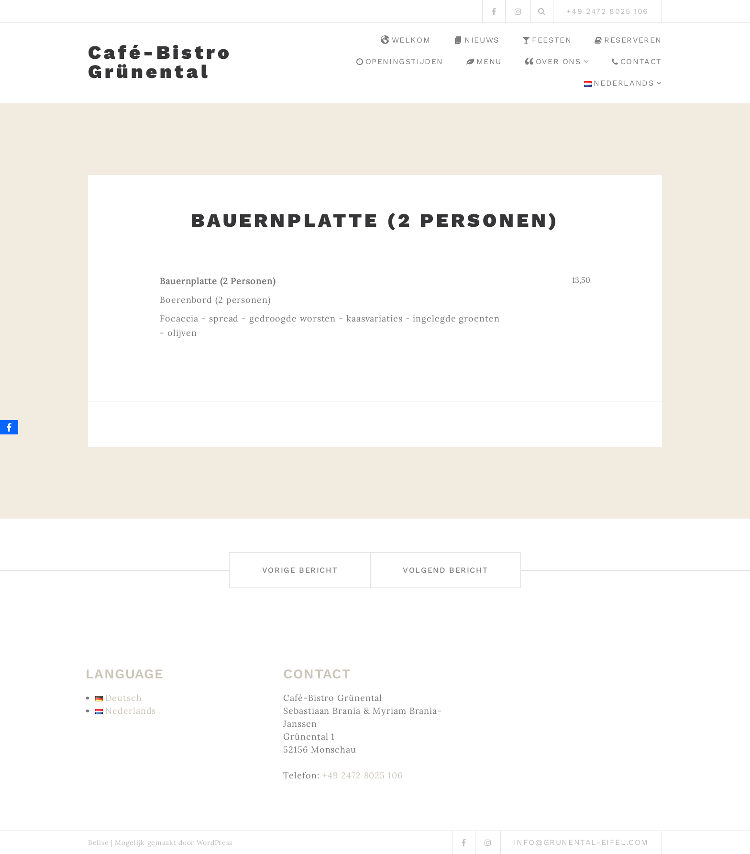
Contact (637, 61)
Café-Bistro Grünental (160, 62)
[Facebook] (9, 427)
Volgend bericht (445, 570)
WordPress (214, 842)
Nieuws (476, 40)
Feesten (547, 39)
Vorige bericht (300, 570)
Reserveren (628, 39)
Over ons (553, 62)
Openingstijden (399, 61)
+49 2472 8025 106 (362, 775)
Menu (484, 61)
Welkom (406, 40)
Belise (98, 842)
